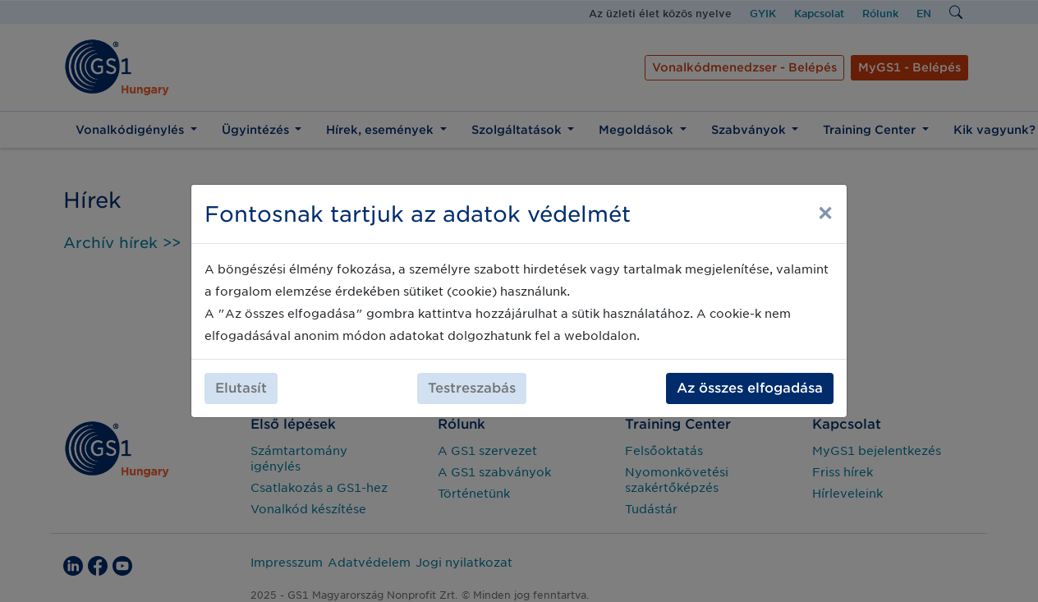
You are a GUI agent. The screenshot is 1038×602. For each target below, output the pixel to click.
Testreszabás (472, 388)
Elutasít (241, 388)
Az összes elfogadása (750, 388)
